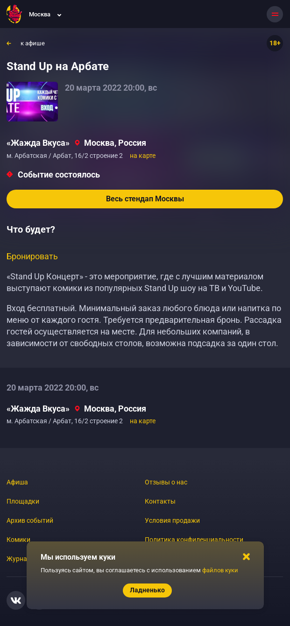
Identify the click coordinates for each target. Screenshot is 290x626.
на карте (143, 155)
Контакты (160, 501)
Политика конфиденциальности (194, 539)
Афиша (17, 482)
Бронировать (32, 256)
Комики (18, 539)
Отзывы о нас (166, 482)
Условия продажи (172, 520)
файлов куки (220, 570)
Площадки (23, 501)
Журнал (19, 558)
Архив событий (30, 520)
